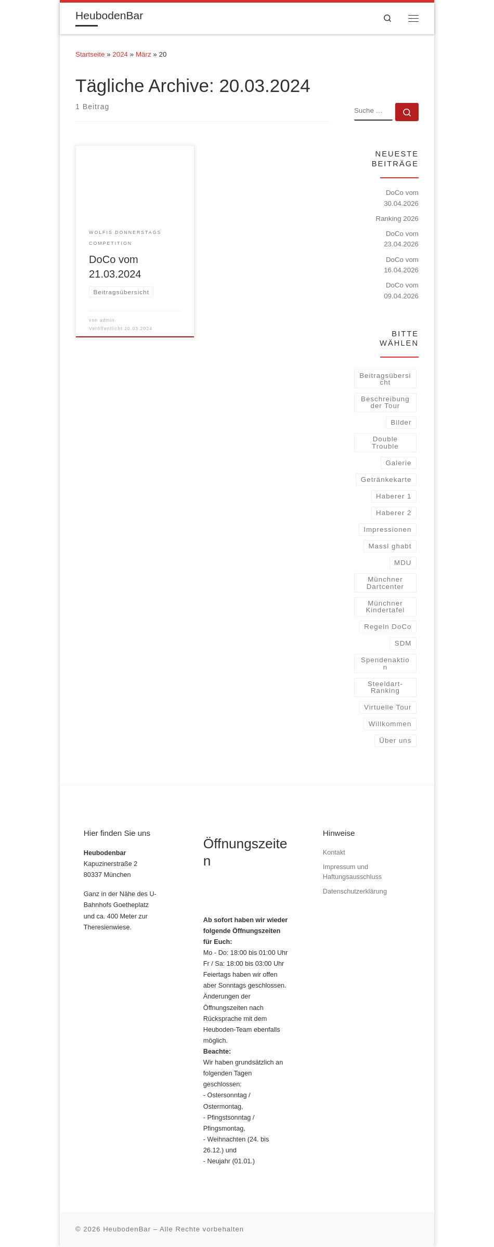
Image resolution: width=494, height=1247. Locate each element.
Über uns (395, 740)
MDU (402, 563)
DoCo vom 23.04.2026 (401, 239)
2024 (120, 54)
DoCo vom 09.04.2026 (401, 290)
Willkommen (390, 724)
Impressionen (387, 529)
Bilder (401, 422)
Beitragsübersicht (385, 379)
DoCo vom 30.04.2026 (401, 198)
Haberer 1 (393, 496)
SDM (403, 643)
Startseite (90, 54)
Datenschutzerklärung (355, 891)
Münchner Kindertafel (385, 606)
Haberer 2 (393, 513)
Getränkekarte (386, 479)
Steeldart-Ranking (385, 687)
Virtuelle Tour (387, 707)
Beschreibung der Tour (385, 402)
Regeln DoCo (387, 627)
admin (107, 320)
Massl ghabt (389, 546)
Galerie (398, 463)
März (143, 54)
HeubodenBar (127, 1229)
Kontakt (334, 852)
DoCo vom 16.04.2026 (401, 265)
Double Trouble (385, 442)
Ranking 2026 (397, 218)
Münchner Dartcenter (385, 582)
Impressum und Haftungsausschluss (352, 872)
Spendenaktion (385, 663)
